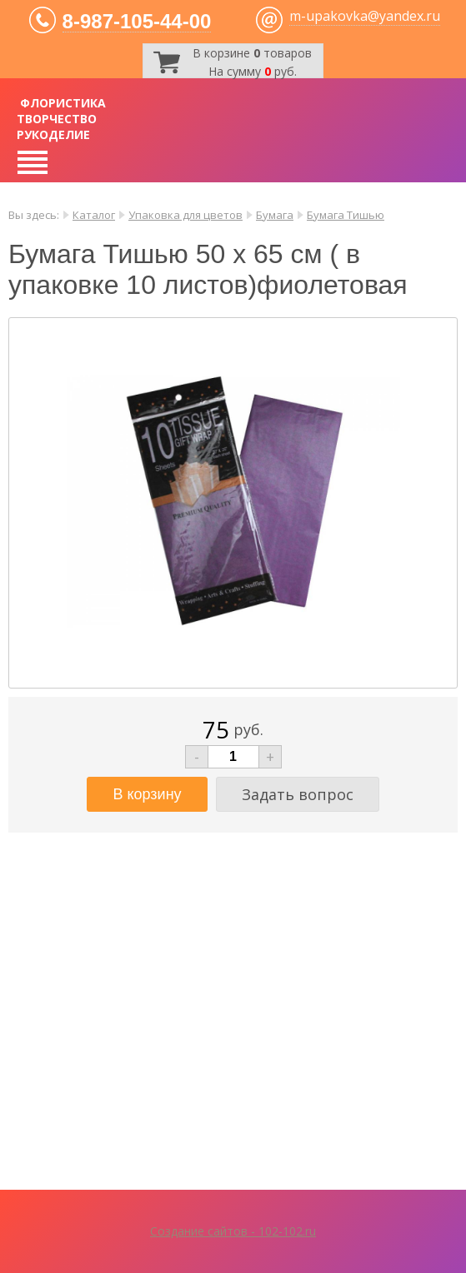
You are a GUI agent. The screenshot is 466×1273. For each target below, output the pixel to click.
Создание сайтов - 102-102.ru (233, 1231)
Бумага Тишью (345, 214)
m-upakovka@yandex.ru (364, 16)
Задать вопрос (297, 794)
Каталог (94, 214)
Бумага (274, 214)
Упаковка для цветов (185, 214)
